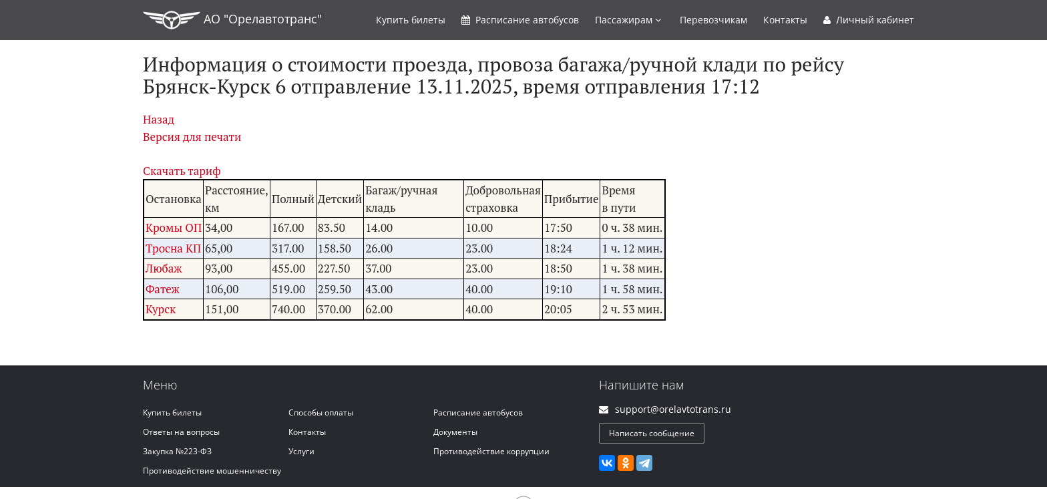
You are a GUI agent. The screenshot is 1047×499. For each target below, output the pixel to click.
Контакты (785, 19)
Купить (410, 19)
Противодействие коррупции (491, 451)
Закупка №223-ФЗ (177, 451)
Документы (455, 432)
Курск (161, 309)
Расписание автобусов (478, 412)
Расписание (520, 19)
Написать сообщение (651, 433)
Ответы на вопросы (181, 432)
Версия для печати (192, 136)
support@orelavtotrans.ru (673, 409)
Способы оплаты (320, 412)
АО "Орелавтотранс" (232, 20)
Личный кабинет (868, 19)
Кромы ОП (174, 227)
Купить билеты (172, 412)
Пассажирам (628, 19)
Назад (158, 119)
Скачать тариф (182, 170)
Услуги (301, 451)
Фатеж (163, 289)
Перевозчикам (713, 19)
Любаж (164, 268)
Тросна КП (173, 248)
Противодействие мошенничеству (212, 470)
